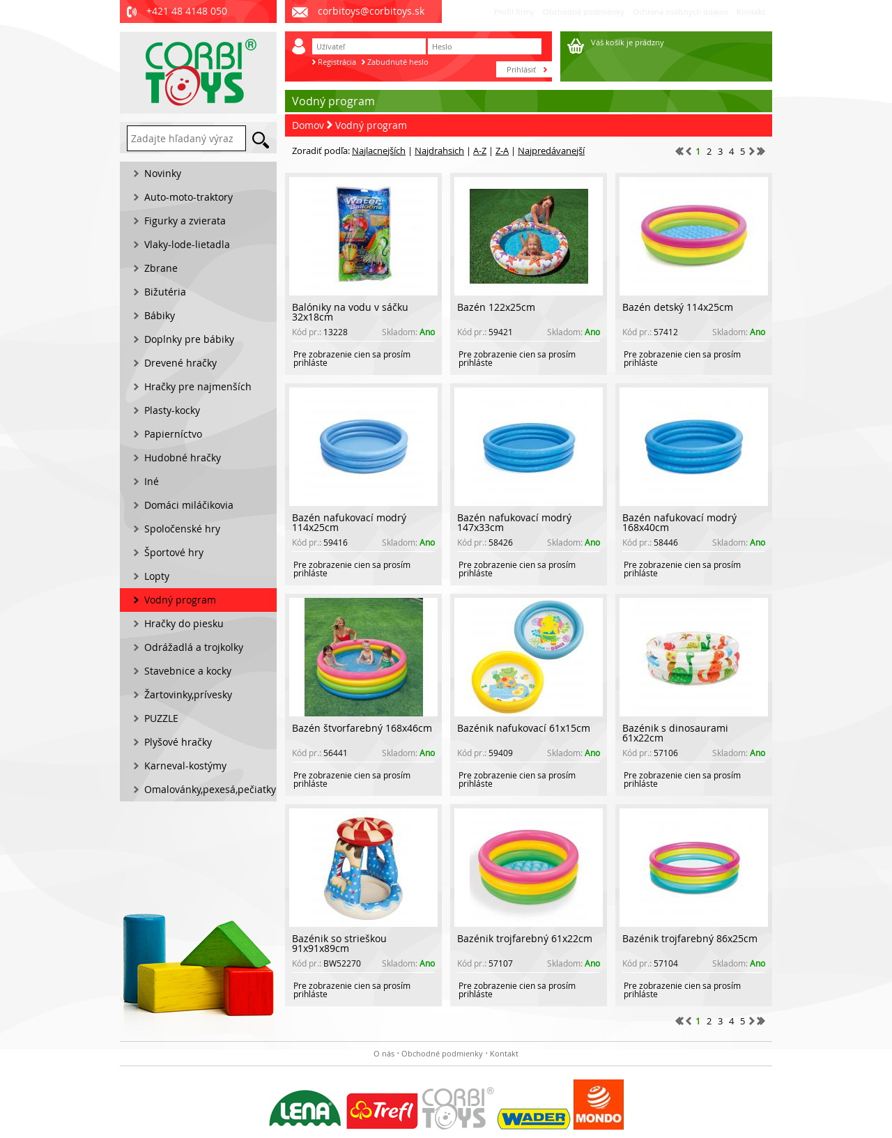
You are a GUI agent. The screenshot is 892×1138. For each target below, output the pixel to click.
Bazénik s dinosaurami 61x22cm (675, 732)
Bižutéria (165, 291)
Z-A (502, 150)
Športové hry (173, 552)
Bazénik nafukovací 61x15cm (523, 728)
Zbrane (161, 268)
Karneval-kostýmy (185, 765)
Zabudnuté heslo (398, 62)
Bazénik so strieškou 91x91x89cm (339, 943)
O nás (384, 1053)
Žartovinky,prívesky (188, 694)
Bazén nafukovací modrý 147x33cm (514, 522)
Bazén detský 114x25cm (677, 307)
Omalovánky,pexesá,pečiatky (210, 789)
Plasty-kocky (172, 410)
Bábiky (159, 315)
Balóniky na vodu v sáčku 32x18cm (350, 311)
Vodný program (371, 125)
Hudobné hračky (182, 457)
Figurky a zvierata (185, 220)
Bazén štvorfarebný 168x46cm (362, 728)
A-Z (479, 150)
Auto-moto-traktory (188, 196)
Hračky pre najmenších (198, 386)
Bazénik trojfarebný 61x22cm (524, 938)
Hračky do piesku (184, 623)
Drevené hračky (180, 362)
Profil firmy (514, 11)
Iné (151, 481)
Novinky (162, 173)
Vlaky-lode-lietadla (187, 244)
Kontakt (751, 11)
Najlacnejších (379, 150)
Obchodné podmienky (583, 11)
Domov (308, 125)
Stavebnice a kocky (187, 670)
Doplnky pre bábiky (189, 339)
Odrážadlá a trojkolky (193, 647)
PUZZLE (161, 718)
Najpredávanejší (551, 150)
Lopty (156, 576)
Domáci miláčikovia (188, 505)
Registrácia (337, 62)
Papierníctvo (173, 433)
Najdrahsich (439, 150)
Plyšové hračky (178, 741)
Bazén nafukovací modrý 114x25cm (349, 522)
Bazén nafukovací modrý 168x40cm (679, 522)
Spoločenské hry (182, 528)
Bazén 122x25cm (496, 307)
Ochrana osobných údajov (680, 11)
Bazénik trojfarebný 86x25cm (690, 938)
